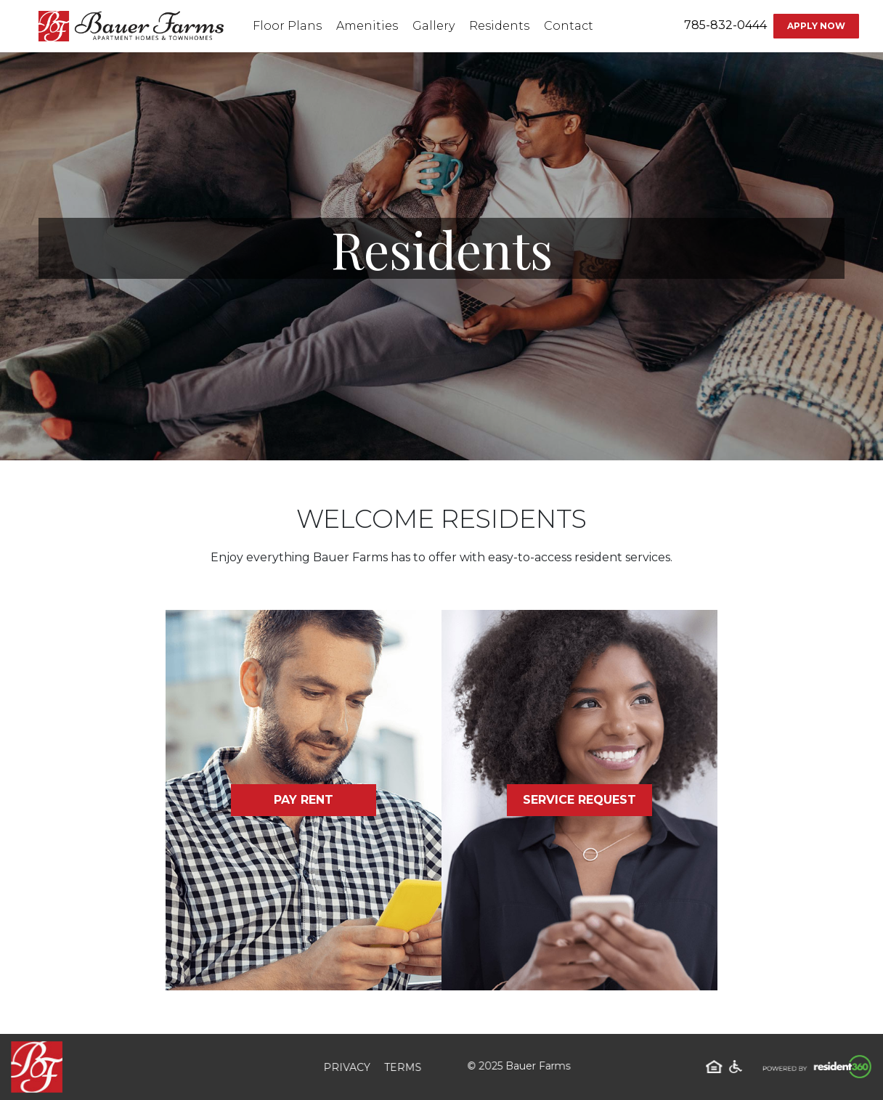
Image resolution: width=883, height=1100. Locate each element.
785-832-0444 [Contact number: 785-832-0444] (725, 25)
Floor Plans (287, 26)
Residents (499, 26)
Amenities (367, 26)
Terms (401, 1067)
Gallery (433, 26)
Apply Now (816, 25)
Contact (568, 26)
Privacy (347, 1067)
